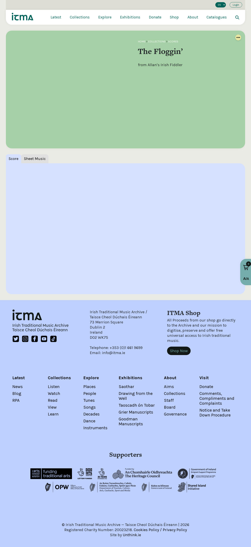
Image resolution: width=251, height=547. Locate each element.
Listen (54, 386)
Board (170, 407)
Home (142, 41)
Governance (175, 414)
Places (89, 386)
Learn (53, 414)
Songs (89, 407)
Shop (174, 17)
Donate (155, 17)
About (192, 17)
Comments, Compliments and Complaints (216, 398)
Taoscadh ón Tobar (137, 405)
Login (236, 4)
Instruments (95, 427)
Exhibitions (130, 17)
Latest (56, 17)
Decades (91, 414)
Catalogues (216, 17)
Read (52, 400)
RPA (16, 400)
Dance (89, 421)
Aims (169, 386)
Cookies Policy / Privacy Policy (160, 530)
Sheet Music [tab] (35, 158)
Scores (173, 41)
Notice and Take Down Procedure (215, 413)
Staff (169, 400)
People (89, 393)
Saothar (126, 386)
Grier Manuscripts (136, 412)
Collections (80, 17)
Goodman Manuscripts (131, 421)
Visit (204, 377)
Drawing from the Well (136, 396)
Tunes (89, 400)
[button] (246, 267)
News (17, 386)
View (52, 407)
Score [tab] (13, 158)
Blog (16, 393)
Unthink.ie (132, 535)
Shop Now (179, 351)
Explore (105, 17)
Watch (54, 393)
